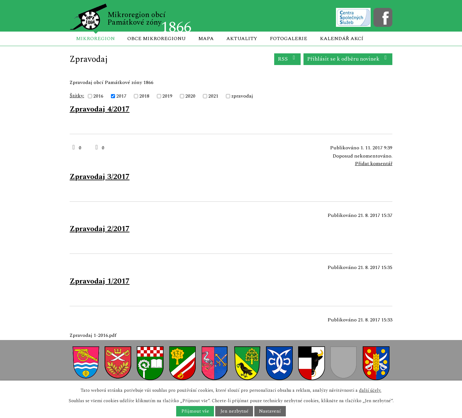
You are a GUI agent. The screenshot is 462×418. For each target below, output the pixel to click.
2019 (167, 96)
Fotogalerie (288, 38)
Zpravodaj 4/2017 (100, 109)
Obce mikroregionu (156, 38)
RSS (287, 59)
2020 (190, 96)
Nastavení (270, 411)
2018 (144, 96)
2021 (213, 96)
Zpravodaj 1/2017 (100, 281)
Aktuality (241, 38)
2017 (121, 96)
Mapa (206, 38)
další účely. (370, 390)
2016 (98, 96)
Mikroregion (95, 38)
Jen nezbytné (234, 411)
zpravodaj (242, 96)
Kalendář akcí (341, 38)
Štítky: (77, 95)
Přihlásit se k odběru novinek (348, 59)
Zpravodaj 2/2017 (100, 229)
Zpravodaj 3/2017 (100, 176)
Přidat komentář (373, 163)
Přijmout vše (195, 411)
